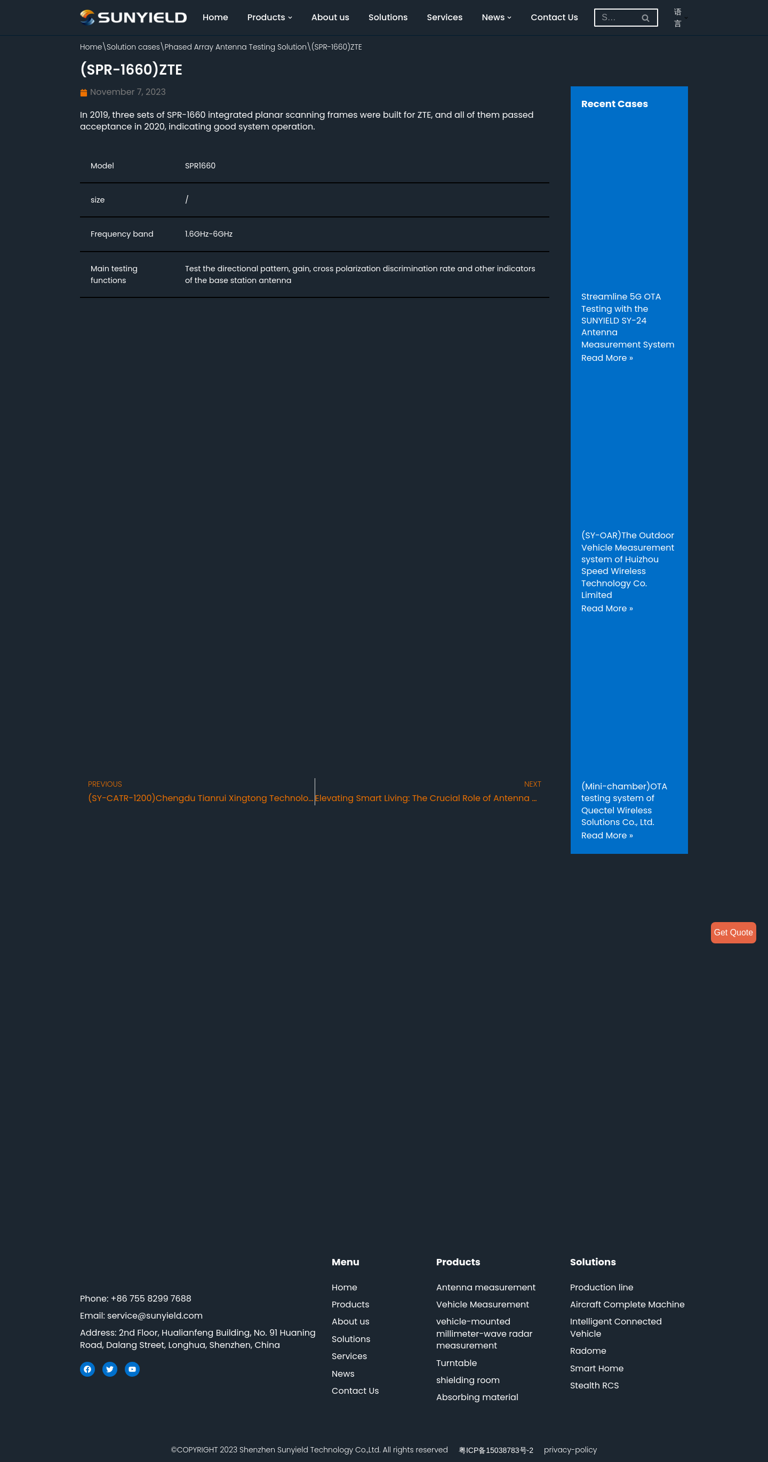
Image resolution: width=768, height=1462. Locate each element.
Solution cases (133, 47)
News (343, 1374)
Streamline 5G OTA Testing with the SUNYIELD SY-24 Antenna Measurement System (628, 320)
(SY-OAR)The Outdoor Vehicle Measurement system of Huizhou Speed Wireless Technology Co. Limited (627, 565)
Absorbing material (477, 1398)
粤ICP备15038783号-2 (496, 1450)
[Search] (614, 18)
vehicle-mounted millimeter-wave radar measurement (484, 1334)
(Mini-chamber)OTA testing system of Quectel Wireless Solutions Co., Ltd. (624, 804)
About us (330, 17)
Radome (588, 1351)
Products (350, 1305)
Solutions (389, 17)
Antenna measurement (486, 1287)
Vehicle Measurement (482, 1305)
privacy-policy (570, 1449)
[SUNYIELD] (133, 18)
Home (215, 17)
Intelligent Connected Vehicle (616, 1328)
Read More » (607, 358)
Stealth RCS (594, 1386)
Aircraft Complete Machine (627, 1305)
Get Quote (733, 932)
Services (445, 17)
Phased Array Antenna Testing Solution (235, 47)
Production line (602, 1287)
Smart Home (596, 1368)
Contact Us (555, 17)
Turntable (456, 1363)
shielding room (468, 1381)
